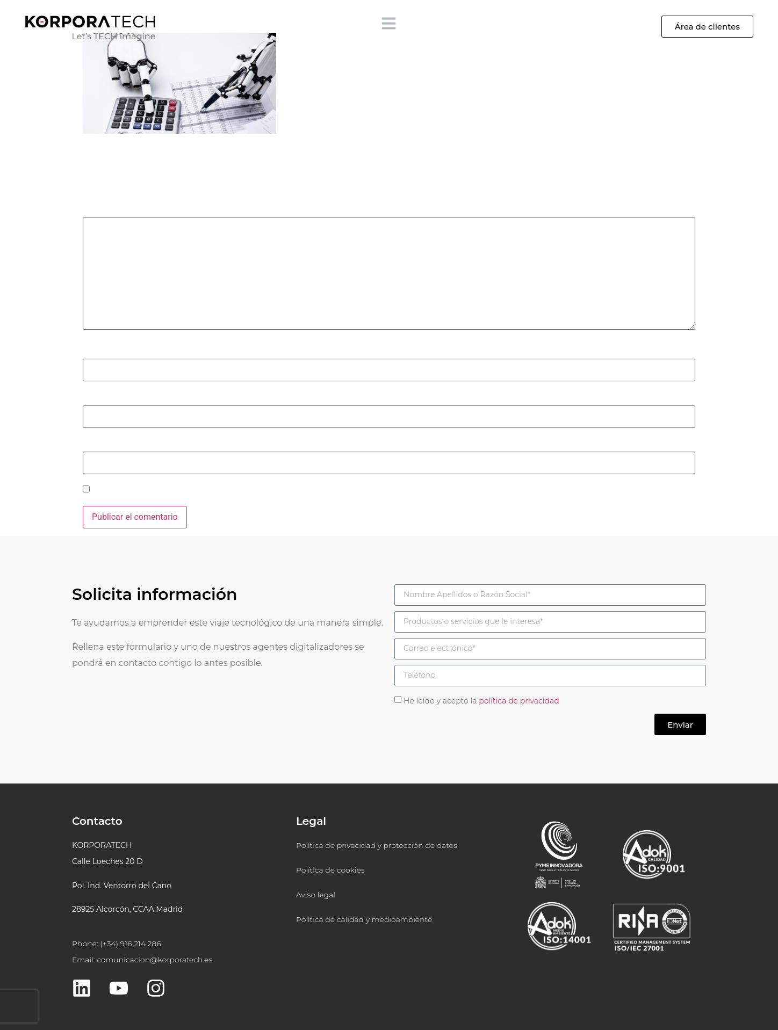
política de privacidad (519, 701)
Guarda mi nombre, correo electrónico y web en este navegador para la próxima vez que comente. (277, 490)
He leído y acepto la (481, 701)
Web (91, 444)
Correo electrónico (121, 397)
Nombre (101, 351)
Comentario (108, 209)
